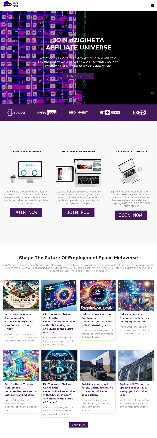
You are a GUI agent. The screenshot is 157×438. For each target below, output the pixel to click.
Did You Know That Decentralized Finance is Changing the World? (135, 318)
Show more (78, 424)
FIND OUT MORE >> (78, 75)
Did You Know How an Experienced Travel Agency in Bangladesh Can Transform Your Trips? (19, 321)
